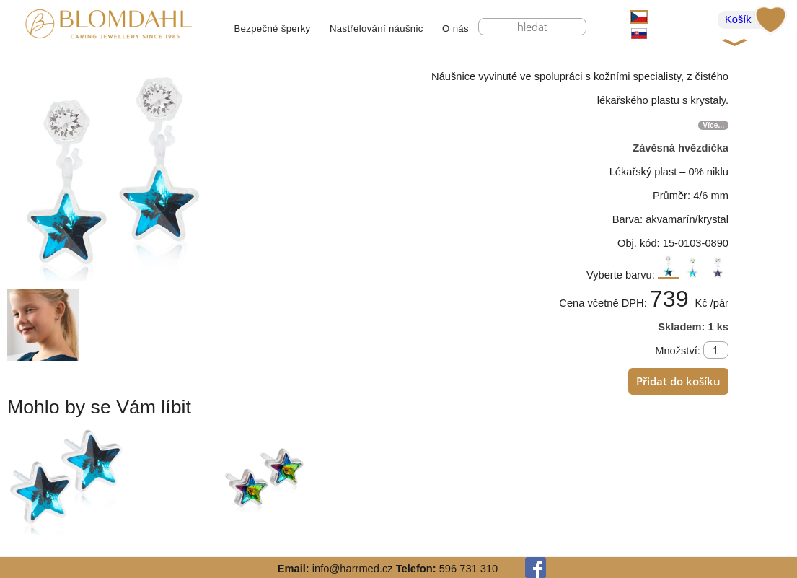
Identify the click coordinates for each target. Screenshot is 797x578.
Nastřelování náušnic (376, 28)
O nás (455, 28)
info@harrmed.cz (352, 568)
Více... (713, 125)
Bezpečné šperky (272, 28)
